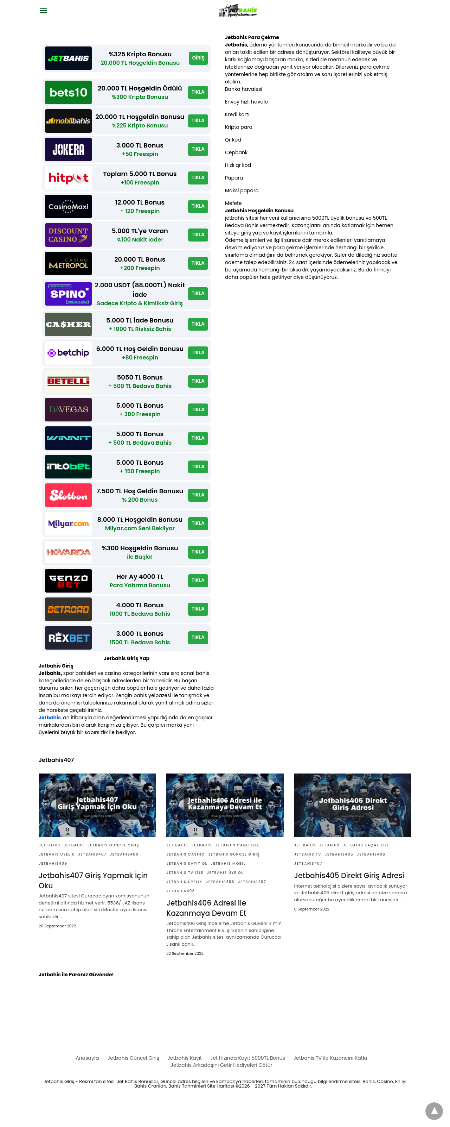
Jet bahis (49, 866)
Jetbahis (50, 739)
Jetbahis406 (220, 903)
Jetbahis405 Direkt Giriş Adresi (348, 897)
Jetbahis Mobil (228, 885)
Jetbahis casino (185, 875)
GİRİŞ (198, 58)
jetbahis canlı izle (237, 866)
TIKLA (198, 94)
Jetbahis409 (53, 885)
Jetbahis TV (307, 875)
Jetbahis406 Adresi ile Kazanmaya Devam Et (205, 929)
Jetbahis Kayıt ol (186, 885)
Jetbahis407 (92, 875)
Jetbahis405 (339, 875)
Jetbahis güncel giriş (113, 866)
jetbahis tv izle (184, 894)
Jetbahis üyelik (57, 875)
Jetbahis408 (124, 875)
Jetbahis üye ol (225, 894)
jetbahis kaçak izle (366, 866)
